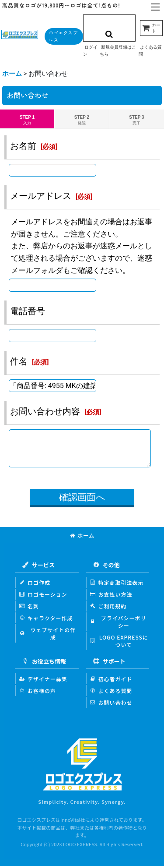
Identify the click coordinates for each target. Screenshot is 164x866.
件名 (19, 361)
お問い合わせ (111, 702)
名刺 (29, 606)
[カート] (151, 28)
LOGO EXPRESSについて (119, 640)
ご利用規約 (108, 606)
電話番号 (27, 311)
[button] (155, 7)
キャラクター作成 (46, 618)
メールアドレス (40, 196)
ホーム (82, 536)
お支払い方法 (111, 594)
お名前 (23, 146)
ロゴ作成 (34, 582)
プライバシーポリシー (118, 621)
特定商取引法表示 (117, 582)
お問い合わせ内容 (45, 411)
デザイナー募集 (43, 678)
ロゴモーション (43, 594)
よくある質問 (111, 690)
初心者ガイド (111, 678)
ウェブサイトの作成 (47, 633)
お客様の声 (37, 690)
